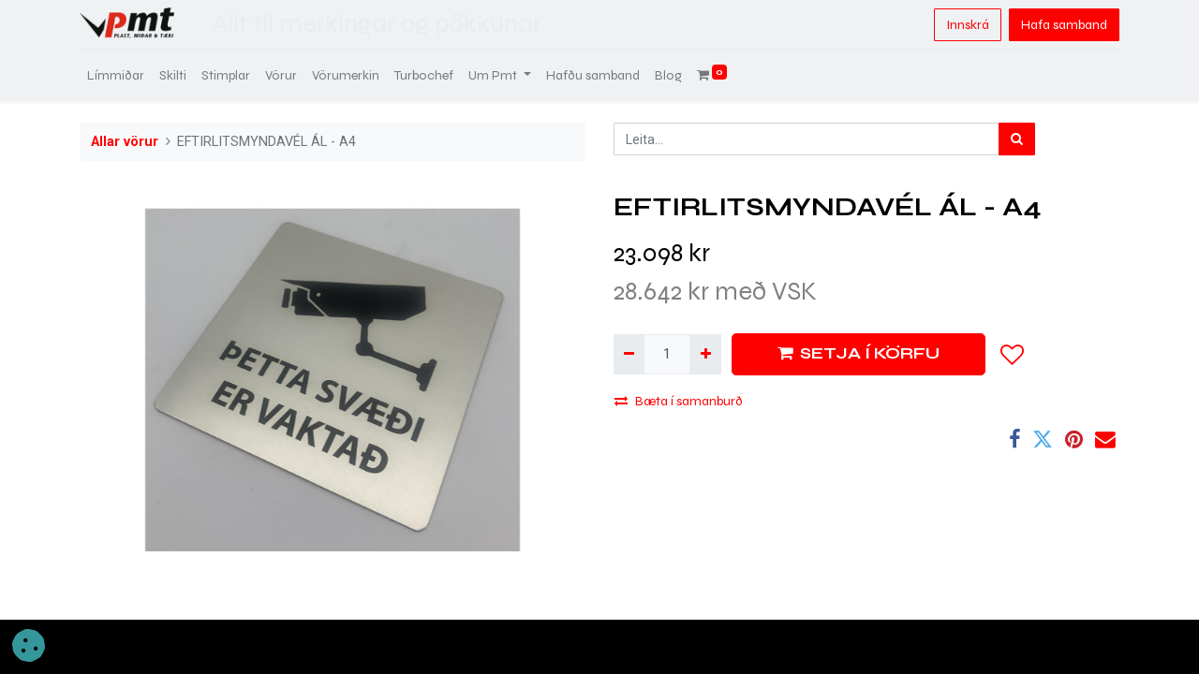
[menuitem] (116, 75)
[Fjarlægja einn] (629, 354)
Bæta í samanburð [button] (678, 401)
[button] (1012, 355)
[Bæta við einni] (704, 354)
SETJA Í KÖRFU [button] (858, 353)
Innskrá (967, 25)
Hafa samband (1064, 25)
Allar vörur (124, 142)
